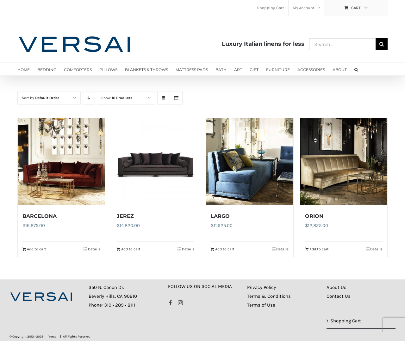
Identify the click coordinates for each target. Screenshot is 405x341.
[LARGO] (249, 161)
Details (94, 249)
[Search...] (342, 44)
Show (116, 98)
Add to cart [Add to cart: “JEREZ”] (130, 249)
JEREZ (125, 216)
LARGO (220, 216)
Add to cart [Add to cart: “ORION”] (319, 249)
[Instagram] (180, 302)
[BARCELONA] (61, 161)
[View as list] (176, 98)
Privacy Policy (261, 287)
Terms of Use (261, 305)
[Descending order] (89, 98)
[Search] (382, 44)
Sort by (40, 98)
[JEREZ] (155, 161)
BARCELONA (39, 216)
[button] (356, 69)
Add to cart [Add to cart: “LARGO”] (224, 249)
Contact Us (339, 296)
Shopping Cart (345, 321)
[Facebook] (170, 302)
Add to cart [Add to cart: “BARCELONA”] (36, 249)
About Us (336, 287)
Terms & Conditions (269, 296)
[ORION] (344, 161)
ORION (314, 216)
